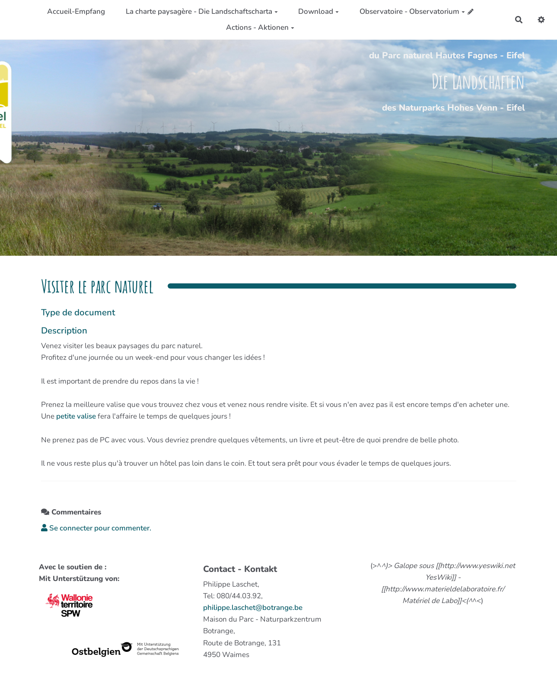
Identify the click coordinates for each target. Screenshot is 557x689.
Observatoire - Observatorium (412, 11)
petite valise (76, 416)
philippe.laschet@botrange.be (252, 608)
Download (318, 11)
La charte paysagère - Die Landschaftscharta (202, 11)
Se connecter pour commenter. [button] (96, 528)
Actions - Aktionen (260, 27)
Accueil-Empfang (76, 11)
